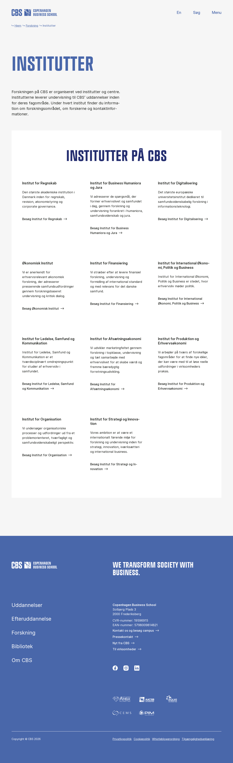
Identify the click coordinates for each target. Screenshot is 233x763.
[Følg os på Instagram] (126, 669)
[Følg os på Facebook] (115, 669)
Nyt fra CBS (121, 643)
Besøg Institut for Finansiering (111, 304)
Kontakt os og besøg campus (133, 630)
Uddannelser (27, 605)
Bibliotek (22, 646)
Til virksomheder (124, 649)
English (176, 13)
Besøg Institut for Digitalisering (180, 219)
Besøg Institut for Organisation (44, 455)
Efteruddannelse (31, 618)
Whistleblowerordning (166, 739)
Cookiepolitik (142, 739)
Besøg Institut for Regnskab (42, 219)
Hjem (17, 25)
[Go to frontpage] (34, 12)
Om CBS (22, 660)
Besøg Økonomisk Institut (40, 308)
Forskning (32, 25)
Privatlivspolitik (122, 739)
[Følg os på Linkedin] (136, 669)
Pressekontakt (123, 637)
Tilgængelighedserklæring (198, 739)
